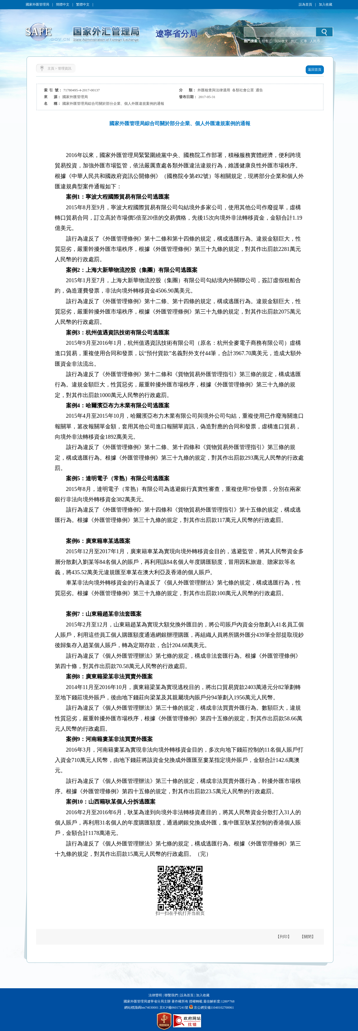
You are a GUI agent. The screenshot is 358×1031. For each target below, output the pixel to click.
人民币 (315, 41)
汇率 (303, 41)
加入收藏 (325, 4)
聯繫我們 (171, 995)
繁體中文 (83, 4)
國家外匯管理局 (37, 4)
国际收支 (281, 41)
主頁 (51, 68)
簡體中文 (62, 4)
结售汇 (267, 41)
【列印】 (283, 937)
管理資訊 (64, 68)
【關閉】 (307, 937)
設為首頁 (305, 4)
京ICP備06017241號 (173, 1007)
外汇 (294, 41)
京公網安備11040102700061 (214, 1007)
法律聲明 (155, 995)
